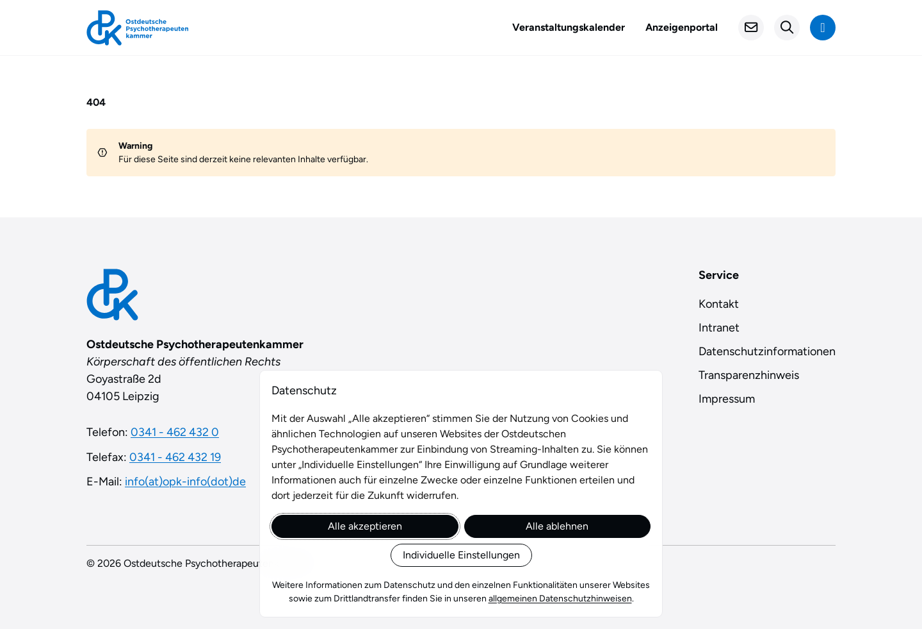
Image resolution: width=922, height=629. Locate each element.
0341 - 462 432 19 (175, 457)
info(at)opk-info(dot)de (185, 481)
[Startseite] (137, 28)
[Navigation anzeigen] (823, 27)
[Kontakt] (751, 27)
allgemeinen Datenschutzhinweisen (560, 598)
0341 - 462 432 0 (175, 432)
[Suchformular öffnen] (787, 27)
